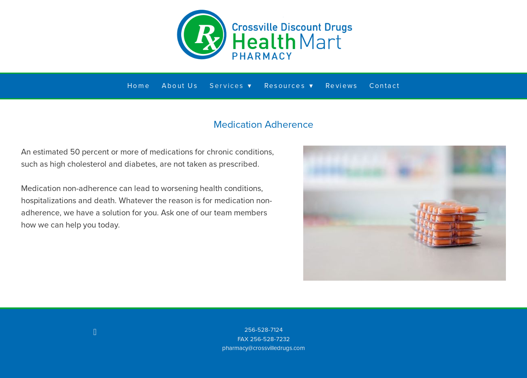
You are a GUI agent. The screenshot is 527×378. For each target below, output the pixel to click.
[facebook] (94, 331)
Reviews (342, 85)
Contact (384, 85)
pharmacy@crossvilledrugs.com (263, 348)
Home (138, 85)
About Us (180, 85)
